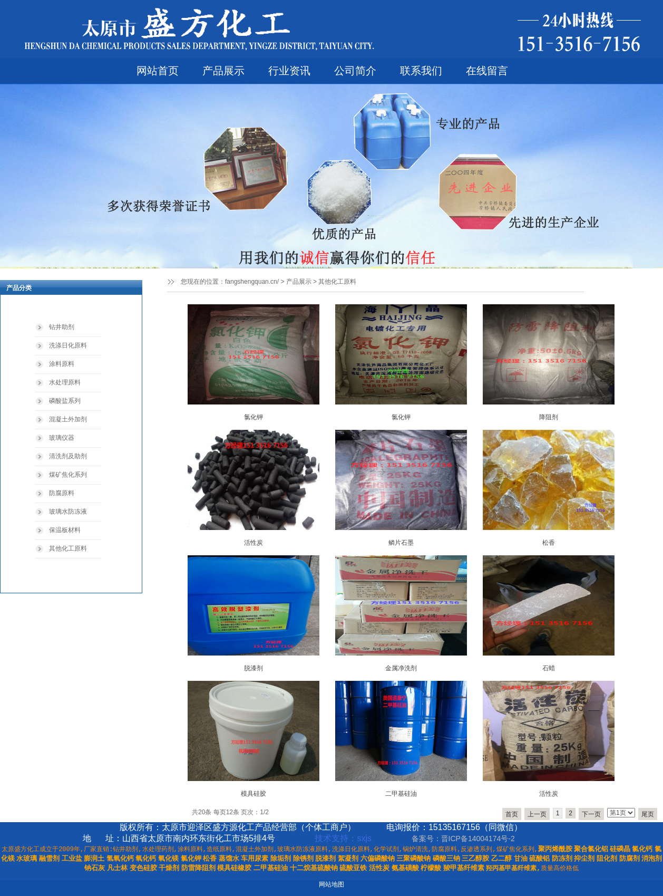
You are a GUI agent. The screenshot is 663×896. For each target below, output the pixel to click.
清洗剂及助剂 (68, 456)
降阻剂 (548, 417)
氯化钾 (253, 417)
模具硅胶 (253, 793)
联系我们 (421, 70)
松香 (548, 542)
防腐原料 (61, 493)
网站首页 (157, 70)
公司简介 (355, 70)
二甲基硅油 (401, 793)
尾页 (647, 814)
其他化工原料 (68, 548)
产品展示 (223, 70)
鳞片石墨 (401, 542)
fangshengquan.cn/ (252, 281)
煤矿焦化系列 (68, 474)
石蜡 (548, 668)
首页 (511, 814)
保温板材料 (65, 530)
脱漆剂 (253, 668)
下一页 (591, 814)
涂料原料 (61, 364)
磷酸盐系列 (65, 400)
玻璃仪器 (61, 437)
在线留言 (487, 70)
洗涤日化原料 (68, 345)
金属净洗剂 (401, 668)
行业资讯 (289, 70)
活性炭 (253, 542)
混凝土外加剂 (68, 419)
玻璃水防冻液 (68, 511)
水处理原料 (65, 382)
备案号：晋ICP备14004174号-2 (464, 838)
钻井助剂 (61, 327)
